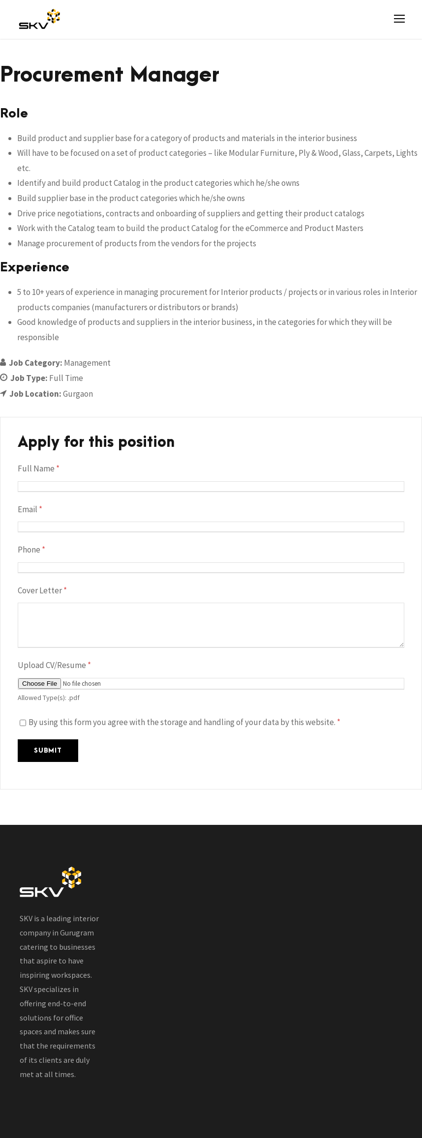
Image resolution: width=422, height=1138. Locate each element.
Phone (31, 549)
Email (30, 509)
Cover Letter (42, 590)
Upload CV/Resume (54, 665)
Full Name (39, 468)
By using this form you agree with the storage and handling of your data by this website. (184, 722)
